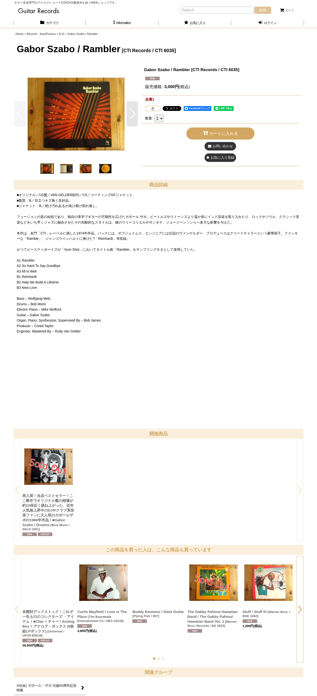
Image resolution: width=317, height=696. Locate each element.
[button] (122, 23)
